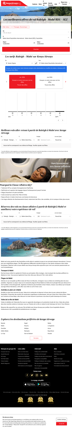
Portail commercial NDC (24, 358)
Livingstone (51, 326)
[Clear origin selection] (32, 63)
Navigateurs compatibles (41, 358)
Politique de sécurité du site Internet (43, 356)
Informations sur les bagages (25, 365)
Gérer (40, 4)
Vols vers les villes (16, 392)
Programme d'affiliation (23, 356)
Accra (49, 328)
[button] (20, 27)
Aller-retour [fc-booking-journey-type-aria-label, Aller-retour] (6, 27)
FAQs (55, 356)
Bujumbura (51, 331)
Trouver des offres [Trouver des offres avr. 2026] (22, 85)
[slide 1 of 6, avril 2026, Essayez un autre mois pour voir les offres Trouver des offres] (22, 81)
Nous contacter (57, 351)
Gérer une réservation (23, 351)
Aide (55, 4)
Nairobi (3, 323)
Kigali (26, 323)
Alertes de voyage (58, 358)
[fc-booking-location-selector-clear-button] (69, 37)
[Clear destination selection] (66, 63)
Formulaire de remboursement (61, 365)
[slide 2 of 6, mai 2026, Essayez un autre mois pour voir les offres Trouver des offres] (50, 81)
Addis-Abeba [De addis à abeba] (4, 331)
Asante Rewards (50, 4)
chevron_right (62, 120)
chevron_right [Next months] (65, 81)
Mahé (2, 326)
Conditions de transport (40, 354)
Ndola (49, 323)
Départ (4, 42)
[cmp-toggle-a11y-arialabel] (36, 63)
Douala (50, 333)
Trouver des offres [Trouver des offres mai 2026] (50, 85)
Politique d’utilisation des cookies (43, 361)
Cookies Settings (61, 419)
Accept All (61, 423)
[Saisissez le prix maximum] (46, 140)
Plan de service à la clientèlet (41, 363)
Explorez (34, 4)
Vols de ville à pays (65, 392)
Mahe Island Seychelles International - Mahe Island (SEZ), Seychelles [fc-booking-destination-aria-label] (22, 38)
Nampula (27, 331)
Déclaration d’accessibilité (41, 368)
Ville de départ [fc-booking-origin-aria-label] (7, 33)
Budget (38, 136)
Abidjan (26, 328)
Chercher (36, 49)
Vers (40, 60)
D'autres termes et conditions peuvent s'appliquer (31, 152)
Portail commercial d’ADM (24, 361)
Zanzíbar (3, 328)
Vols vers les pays (7, 392)
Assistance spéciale (23, 363)
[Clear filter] (16, 140)
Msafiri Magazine (5, 363)
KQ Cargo (3, 356)
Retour (38, 42)
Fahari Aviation (4, 361)
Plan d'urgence (38, 365)
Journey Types (58, 136)
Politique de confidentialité (41, 351)
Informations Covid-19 (59, 363)
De (3, 31)
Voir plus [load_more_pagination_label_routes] (36, 338)
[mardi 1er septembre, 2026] (59, 111)
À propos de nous (45, 4)
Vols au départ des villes (43, 392)
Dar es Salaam (28, 333)
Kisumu (26, 326)
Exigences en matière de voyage (61, 361)
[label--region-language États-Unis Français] (64, 3)
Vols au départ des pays (54, 392)
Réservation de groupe (23, 354)
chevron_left (58, 120)
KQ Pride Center (5, 358)
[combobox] (19, 63)
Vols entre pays (24, 392)
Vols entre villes (32, 392)
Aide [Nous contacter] (59, 354)
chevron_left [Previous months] (6, 81)
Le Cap (3, 333)
